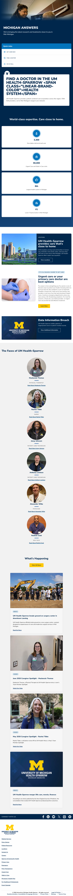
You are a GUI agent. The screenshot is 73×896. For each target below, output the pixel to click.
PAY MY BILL (10, 64)
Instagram (64, 816)
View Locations (45, 260)
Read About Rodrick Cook (36, 543)
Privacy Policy (44, 894)
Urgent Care (5, 872)
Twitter (59, 816)
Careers (4, 855)
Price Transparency (7, 869)
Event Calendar (6, 885)
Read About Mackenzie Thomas (37, 385)
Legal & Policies (56, 892)
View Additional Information (49, 330)
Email (69, 816)
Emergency (5, 865)
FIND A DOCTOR (11, 58)
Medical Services (6, 839)
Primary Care (5, 862)
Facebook (43, 816)
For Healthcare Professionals (10, 882)
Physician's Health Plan (8, 878)
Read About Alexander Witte (36, 511)
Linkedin (48, 816)
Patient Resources (7, 845)
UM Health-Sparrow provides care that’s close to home (51, 244)
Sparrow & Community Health (10, 859)
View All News (36, 565)
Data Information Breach (53, 320)
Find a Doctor (5, 842)
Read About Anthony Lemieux (36, 480)
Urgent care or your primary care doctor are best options (53, 279)
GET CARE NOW (11, 52)
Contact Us (5, 852)
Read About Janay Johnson (36, 448)
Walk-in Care (5, 875)
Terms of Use (62, 894)
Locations (4, 849)
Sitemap (53, 894)
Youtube (53, 816)
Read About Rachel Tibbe (36, 417)
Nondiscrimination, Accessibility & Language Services (22, 894)
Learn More (44, 306)
